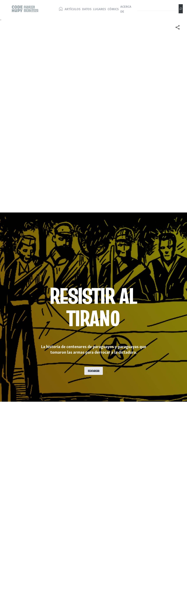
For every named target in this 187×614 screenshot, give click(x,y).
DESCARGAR (93, 371)
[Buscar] (181, 8)
